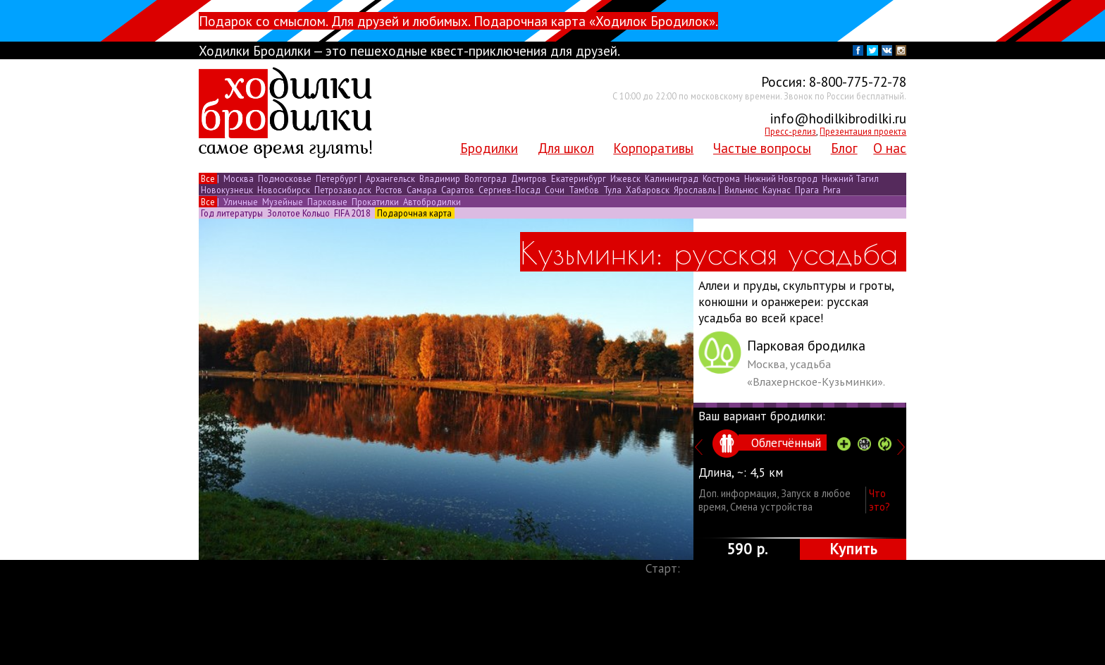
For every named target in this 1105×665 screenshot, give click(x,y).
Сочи (555, 189)
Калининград (671, 178)
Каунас (776, 189)
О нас (889, 148)
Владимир (439, 178)
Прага (807, 189)
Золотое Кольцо (298, 213)
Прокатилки (375, 201)
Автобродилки (431, 201)
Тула (612, 189)
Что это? (879, 500)
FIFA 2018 (352, 213)
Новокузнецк (227, 189)
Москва (238, 178)
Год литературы (232, 213)
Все (208, 178)
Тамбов (584, 189)
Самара (422, 189)
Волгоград (485, 178)
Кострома (721, 178)
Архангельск (390, 178)
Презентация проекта (863, 131)
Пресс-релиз (790, 131)
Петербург (336, 178)
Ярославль (695, 189)
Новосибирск (283, 189)
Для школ (566, 148)
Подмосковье (285, 178)
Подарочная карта (414, 213)
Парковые (327, 201)
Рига (831, 189)
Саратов (457, 189)
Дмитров (529, 178)
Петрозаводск (343, 189)
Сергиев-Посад (509, 189)
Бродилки (489, 148)
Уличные (240, 201)
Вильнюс (741, 189)
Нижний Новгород (781, 178)
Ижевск (625, 178)
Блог (844, 148)
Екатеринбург (578, 178)
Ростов (389, 189)
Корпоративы (653, 148)
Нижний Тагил (849, 178)
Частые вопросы (762, 148)
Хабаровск (648, 189)
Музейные (282, 201)
